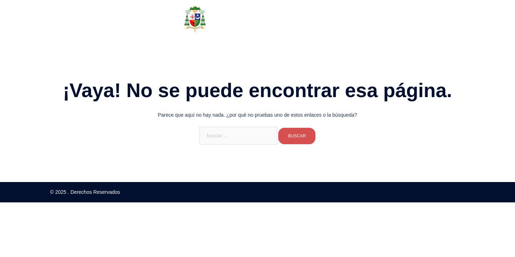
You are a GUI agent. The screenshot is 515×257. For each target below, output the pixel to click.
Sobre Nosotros (183, 46)
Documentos (234, 46)
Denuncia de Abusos (347, 46)
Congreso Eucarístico (290, 46)
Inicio (151, 46)
